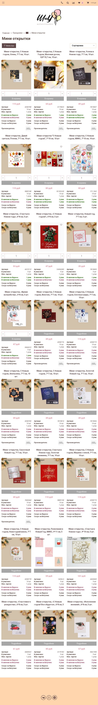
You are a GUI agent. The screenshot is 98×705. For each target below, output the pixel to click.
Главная (6, 33)
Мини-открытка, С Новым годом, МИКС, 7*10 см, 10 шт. (81, 137)
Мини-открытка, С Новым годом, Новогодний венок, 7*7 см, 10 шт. (16, 532)
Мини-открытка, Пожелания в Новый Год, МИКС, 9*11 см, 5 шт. (49, 532)
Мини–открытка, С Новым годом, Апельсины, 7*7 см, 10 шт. (16, 374)
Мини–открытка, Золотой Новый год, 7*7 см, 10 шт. (81, 372)
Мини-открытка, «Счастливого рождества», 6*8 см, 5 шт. (16, 603)
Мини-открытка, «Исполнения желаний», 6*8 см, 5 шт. (81, 603)
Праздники (17, 33)
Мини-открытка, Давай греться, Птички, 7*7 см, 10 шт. (16, 137)
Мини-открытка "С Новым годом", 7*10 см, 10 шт (49, 137)
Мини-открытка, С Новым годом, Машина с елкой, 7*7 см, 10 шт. (82, 453)
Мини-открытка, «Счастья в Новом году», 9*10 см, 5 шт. (82, 530)
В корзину (16, 99)
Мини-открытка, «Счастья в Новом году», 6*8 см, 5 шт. (16, 215)
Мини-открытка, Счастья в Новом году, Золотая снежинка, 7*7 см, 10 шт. (49, 453)
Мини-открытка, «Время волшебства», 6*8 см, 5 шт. (16, 293)
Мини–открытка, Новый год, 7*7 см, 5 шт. (81, 215)
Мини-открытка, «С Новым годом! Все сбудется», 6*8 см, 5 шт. (49, 604)
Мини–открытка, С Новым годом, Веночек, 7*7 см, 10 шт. (49, 293)
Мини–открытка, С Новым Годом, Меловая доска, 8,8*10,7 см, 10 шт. (49, 54)
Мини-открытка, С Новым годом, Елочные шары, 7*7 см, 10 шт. (81, 295)
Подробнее (49, 334)
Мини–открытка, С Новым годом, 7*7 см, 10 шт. (49, 372)
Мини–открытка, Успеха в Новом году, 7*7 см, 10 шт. (81, 53)
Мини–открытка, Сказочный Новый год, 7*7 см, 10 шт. (16, 451)
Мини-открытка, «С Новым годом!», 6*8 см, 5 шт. (49, 215)
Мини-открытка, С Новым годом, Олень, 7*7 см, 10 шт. (16, 53)
